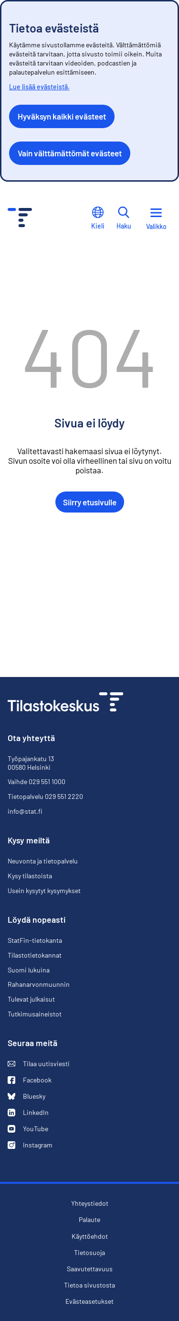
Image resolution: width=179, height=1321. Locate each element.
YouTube (28, 1128)
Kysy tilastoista (30, 876)
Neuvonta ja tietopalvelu (43, 861)
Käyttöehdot (90, 1236)
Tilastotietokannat (35, 955)
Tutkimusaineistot (35, 1014)
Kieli (98, 218)
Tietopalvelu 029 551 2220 (45, 796)
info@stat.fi (25, 811)
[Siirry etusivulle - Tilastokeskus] (20, 218)
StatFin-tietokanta (35, 940)
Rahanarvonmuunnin (39, 984)
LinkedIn (28, 1112)
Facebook (30, 1080)
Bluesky (26, 1096)
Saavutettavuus (90, 1269)
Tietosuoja (89, 1252)
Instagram (30, 1145)
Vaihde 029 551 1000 (36, 781)
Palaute (89, 1219)
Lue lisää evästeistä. (39, 87)
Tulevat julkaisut (31, 999)
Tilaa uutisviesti (39, 1063)
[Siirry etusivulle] (65, 703)
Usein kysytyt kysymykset (44, 890)
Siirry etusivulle (89, 502)
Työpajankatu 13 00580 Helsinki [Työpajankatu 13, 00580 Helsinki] (31, 762)
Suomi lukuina (29, 970)
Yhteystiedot (89, 1203)
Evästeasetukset (89, 1301)
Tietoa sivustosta (89, 1285)
